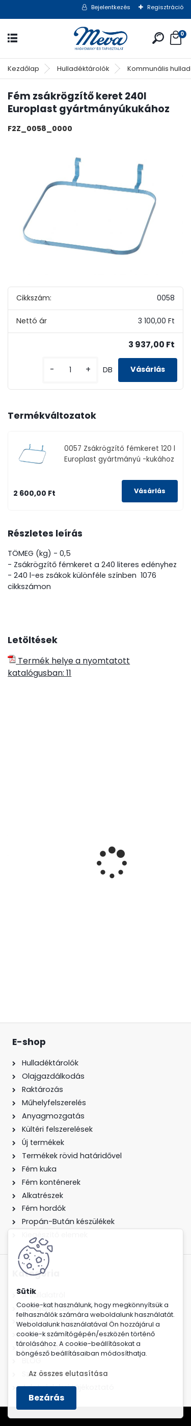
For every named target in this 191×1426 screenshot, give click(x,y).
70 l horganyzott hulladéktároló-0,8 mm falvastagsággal (95, 893)
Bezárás (46, 1398)
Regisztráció (165, 7)
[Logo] (95, 39)
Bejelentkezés (110, 7)
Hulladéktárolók (83, 68)
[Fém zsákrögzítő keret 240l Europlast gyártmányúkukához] (95, 208)
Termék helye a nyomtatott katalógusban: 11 (69, 667)
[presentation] (13, 845)
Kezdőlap (23, 68)
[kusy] (70, 370)
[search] (158, 38)
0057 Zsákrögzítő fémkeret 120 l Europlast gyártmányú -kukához (119, 454)
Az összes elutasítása (68, 1374)
